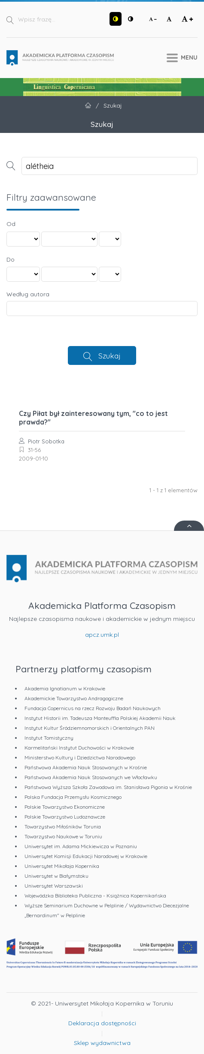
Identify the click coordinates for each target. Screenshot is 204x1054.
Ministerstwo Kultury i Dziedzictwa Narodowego (79, 757)
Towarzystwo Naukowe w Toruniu (63, 836)
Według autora (27, 294)
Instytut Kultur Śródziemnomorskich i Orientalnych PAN (89, 728)
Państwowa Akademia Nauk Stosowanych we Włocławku (90, 777)
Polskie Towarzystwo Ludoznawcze (64, 816)
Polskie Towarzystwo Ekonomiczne (64, 807)
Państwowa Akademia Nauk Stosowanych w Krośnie (85, 767)
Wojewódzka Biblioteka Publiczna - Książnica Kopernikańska (95, 895)
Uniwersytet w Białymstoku (56, 876)
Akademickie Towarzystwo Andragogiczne (73, 698)
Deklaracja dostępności (102, 1023)
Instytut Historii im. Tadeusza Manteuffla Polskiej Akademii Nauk (100, 718)
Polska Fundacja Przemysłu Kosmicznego (73, 797)
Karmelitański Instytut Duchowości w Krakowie (79, 747)
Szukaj (109, 355)
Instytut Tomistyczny (48, 738)
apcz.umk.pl (102, 634)
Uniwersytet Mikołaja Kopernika (61, 866)
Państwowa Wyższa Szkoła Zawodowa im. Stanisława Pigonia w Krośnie (108, 787)
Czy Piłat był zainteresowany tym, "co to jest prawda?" (93, 417)
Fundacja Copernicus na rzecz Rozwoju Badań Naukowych (92, 708)
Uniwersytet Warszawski (53, 885)
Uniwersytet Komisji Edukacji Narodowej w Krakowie (85, 856)
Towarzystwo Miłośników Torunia (62, 826)
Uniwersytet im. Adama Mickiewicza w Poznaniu (80, 846)
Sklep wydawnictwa (102, 1043)
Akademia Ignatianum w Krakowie (64, 688)
